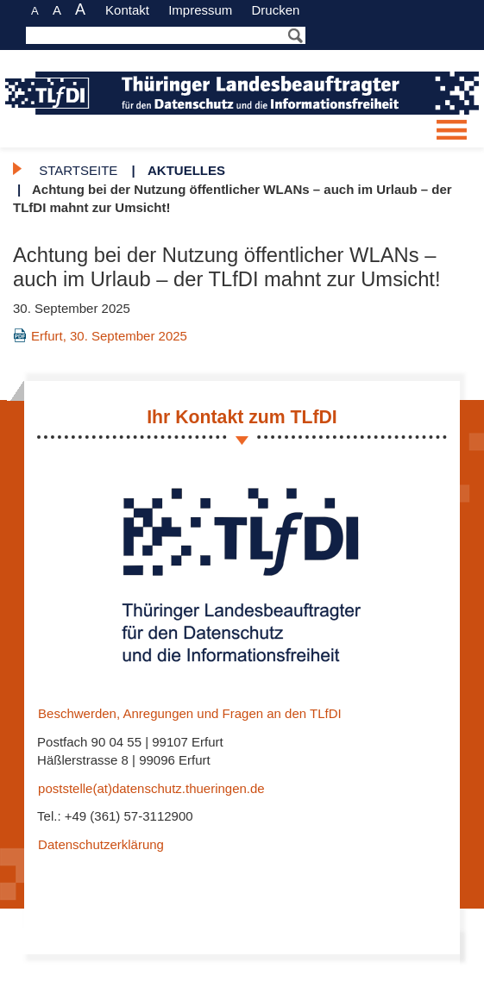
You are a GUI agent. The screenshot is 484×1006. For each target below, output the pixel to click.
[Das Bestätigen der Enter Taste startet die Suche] (165, 35)
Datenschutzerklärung (101, 843)
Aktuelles (186, 170)
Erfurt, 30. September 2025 (109, 335)
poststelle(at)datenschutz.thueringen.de (151, 788)
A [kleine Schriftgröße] (35, 10)
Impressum (200, 10)
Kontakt (127, 10)
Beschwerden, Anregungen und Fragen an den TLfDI (190, 713)
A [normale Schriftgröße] (57, 10)
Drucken (275, 10)
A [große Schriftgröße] (80, 10)
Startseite (78, 170)
